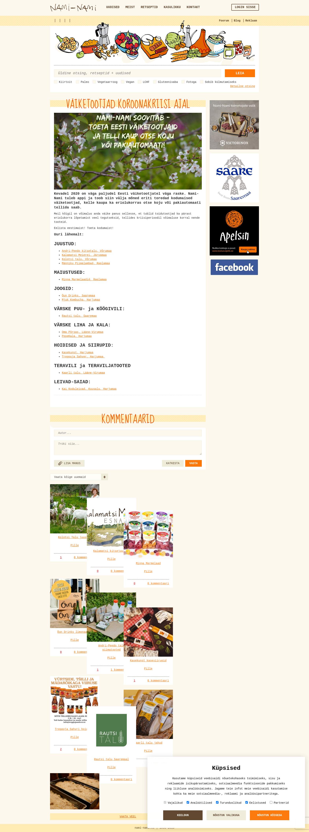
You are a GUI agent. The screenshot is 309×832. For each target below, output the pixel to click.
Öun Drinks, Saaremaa (78, 295)
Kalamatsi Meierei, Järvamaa (84, 255)
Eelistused (255, 802)
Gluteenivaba (168, 82)
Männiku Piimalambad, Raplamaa (86, 263)
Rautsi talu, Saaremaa (79, 315)
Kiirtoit (65, 82)
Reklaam (251, 20)
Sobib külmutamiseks (220, 82)
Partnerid (279, 802)
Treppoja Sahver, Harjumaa (83, 356)
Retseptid (149, 7)
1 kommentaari (138, 642)
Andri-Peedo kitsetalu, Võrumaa (87, 251)
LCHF (146, 82)
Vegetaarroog (107, 82)
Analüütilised (199, 802)
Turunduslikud (228, 802)
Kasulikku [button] (172, 7)
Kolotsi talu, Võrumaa (79, 259)
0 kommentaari (84, 557)
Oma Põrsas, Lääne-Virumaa (82, 332)
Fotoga (191, 82)
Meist (130, 7)
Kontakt (193, 7)
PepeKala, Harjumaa (77, 336)
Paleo (85, 82)
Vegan (130, 82)
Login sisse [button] (245, 7)
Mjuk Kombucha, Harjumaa (81, 299)
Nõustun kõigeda (269, 815)
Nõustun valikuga (226, 815)
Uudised (112, 7)
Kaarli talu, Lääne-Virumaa (83, 372)
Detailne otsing (242, 86)
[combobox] (79, 477)
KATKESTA (172, 463)
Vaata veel (128, 816)
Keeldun (183, 815)
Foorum (224, 20)
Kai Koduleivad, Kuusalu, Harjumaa (89, 389)
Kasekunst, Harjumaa (77, 352)
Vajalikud (173, 802)
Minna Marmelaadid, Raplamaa (84, 279)
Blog (237, 20)
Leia (240, 73)
